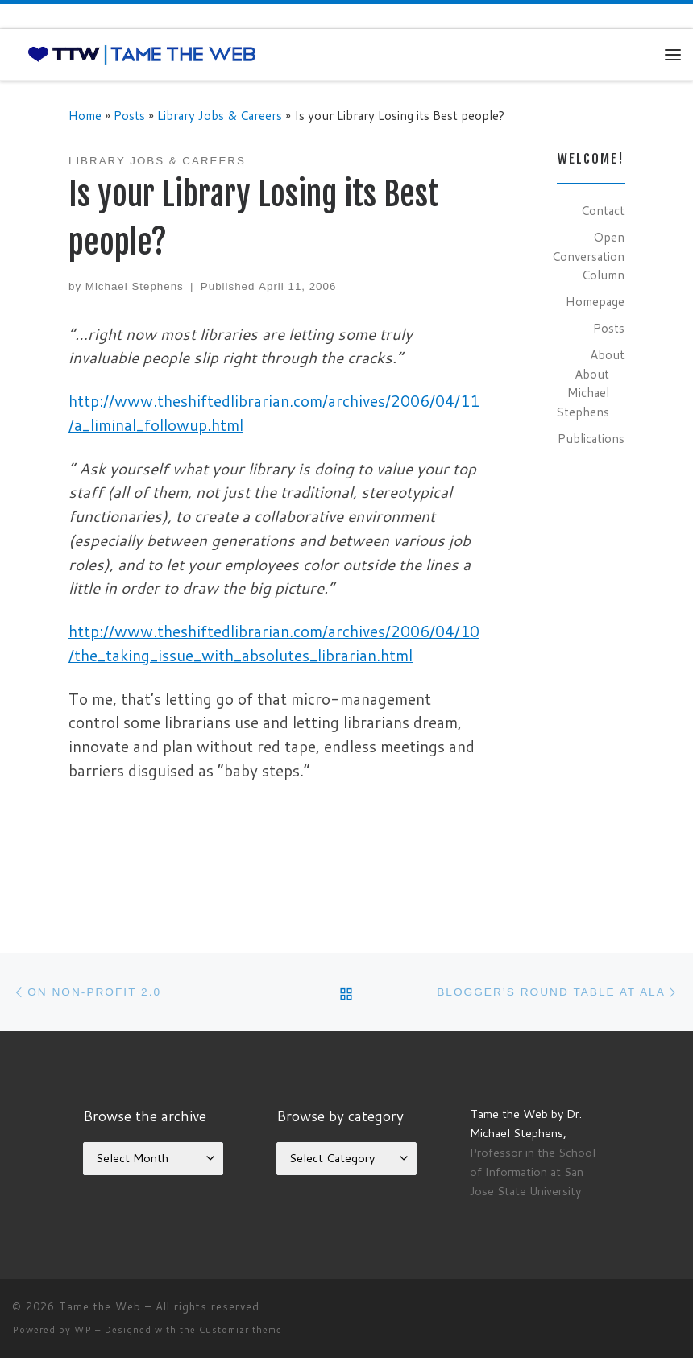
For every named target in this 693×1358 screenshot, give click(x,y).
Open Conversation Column (588, 256)
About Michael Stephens (582, 392)
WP (83, 1329)
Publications (591, 438)
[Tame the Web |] (142, 54)
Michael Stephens (134, 286)
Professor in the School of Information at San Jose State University (532, 1171)
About (607, 354)
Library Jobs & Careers (219, 115)
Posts (129, 115)
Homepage (595, 301)
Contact (603, 210)
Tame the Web (100, 1306)
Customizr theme (240, 1329)
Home (85, 115)
